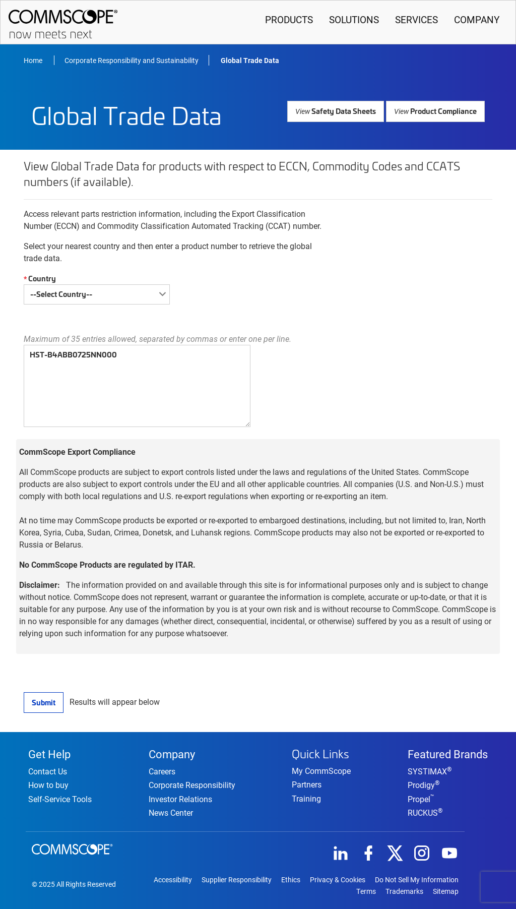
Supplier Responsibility (237, 879)
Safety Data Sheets (338, 110)
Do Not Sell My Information (417, 879)
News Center (171, 811)
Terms (366, 890)
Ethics (290, 879)
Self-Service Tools (60, 798)
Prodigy (423, 784)
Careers (162, 770)
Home (34, 60)
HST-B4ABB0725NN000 (137, 385)
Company (476, 19)
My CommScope (321, 769)
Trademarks (404, 890)
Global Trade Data (250, 60)
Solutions (354, 19)
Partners (306, 783)
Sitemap (446, 890)
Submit (43, 701)
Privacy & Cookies (337, 879)
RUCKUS (425, 811)
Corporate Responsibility (192, 784)
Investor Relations (180, 798)
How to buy (48, 784)
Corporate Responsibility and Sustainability (131, 60)
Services (416, 19)
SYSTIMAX (430, 770)
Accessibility (173, 879)
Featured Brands (448, 752)
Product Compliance (436, 110)
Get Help (49, 752)
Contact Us (47, 770)
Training (306, 797)
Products (289, 19)
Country (38, 278)
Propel (421, 798)
